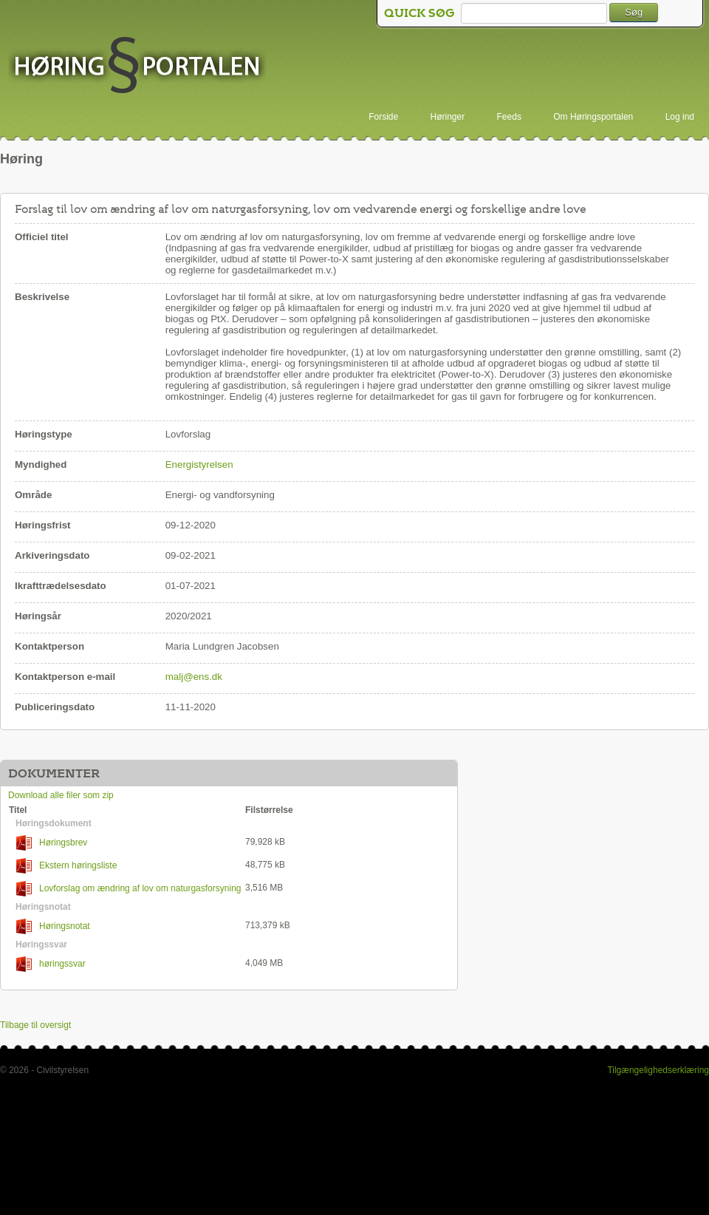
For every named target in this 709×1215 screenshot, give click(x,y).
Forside (383, 117)
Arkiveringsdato (52, 555)
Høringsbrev (51, 843)
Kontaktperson (49, 646)
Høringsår (38, 616)
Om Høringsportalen (593, 117)
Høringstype (43, 434)
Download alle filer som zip (61, 795)
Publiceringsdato (55, 706)
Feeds (509, 117)
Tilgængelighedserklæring (658, 1070)
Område (33, 494)
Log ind (679, 117)
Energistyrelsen (199, 464)
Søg (634, 12)
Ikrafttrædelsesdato (60, 585)
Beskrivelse (42, 296)
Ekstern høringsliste (66, 866)
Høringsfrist (43, 525)
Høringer (448, 117)
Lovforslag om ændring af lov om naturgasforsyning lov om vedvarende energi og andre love (125, 888)
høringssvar (51, 964)
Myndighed (40, 464)
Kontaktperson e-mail (65, 676)
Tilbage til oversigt (35, 1025)
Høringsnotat (53, 926)
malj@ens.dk (193, 676)
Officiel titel (42, 236)
